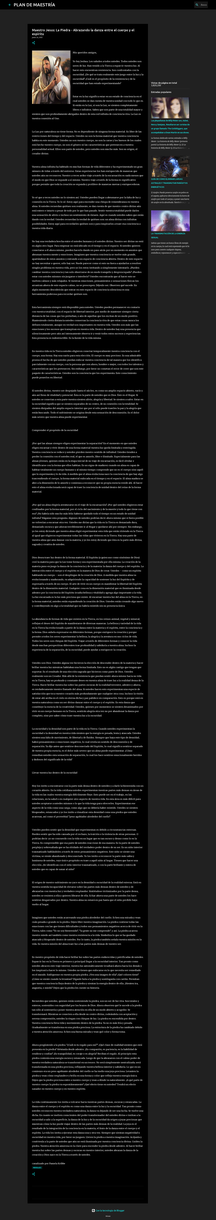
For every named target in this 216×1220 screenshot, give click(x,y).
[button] (33, 43)
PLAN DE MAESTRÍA (34, 4)
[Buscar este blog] (193, 5)
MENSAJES (37, 1168)
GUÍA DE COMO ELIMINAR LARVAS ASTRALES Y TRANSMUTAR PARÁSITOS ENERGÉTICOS (169, 183)
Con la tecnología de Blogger (108, 1210)
